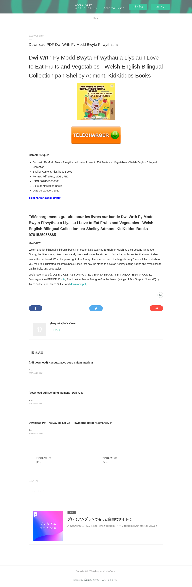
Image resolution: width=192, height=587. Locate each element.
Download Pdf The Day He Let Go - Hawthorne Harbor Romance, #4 (71, 423)
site (63, 279)
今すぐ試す (138, 6)
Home (96, 18)
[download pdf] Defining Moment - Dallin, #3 (56, 392)
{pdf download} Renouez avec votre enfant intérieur (61, 362)
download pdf (78, 284)
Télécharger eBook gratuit (45, 197)
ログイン (160, 6)
